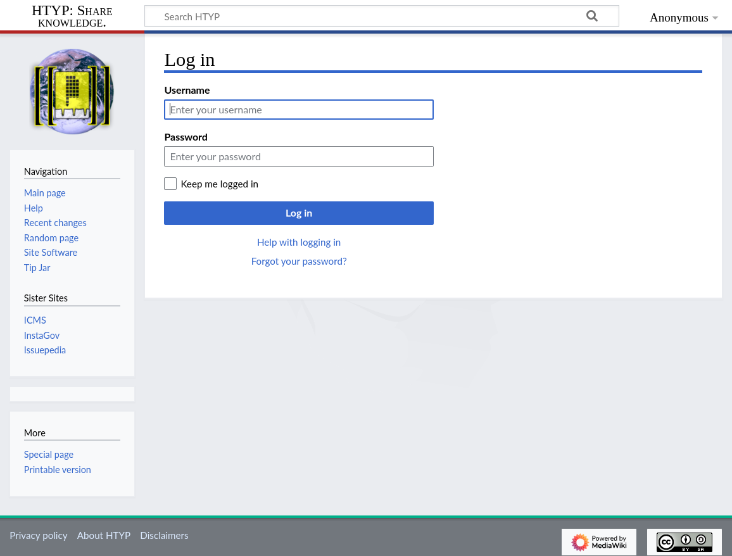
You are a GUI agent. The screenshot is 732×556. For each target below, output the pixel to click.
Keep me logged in (219, 183)
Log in (299, 212)
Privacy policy (38, 535)
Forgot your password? (299, 261)
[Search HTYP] (382, 16)
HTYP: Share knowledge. (72, 16)
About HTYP (103, 535)
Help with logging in (299, 242)
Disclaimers (164, 535)
